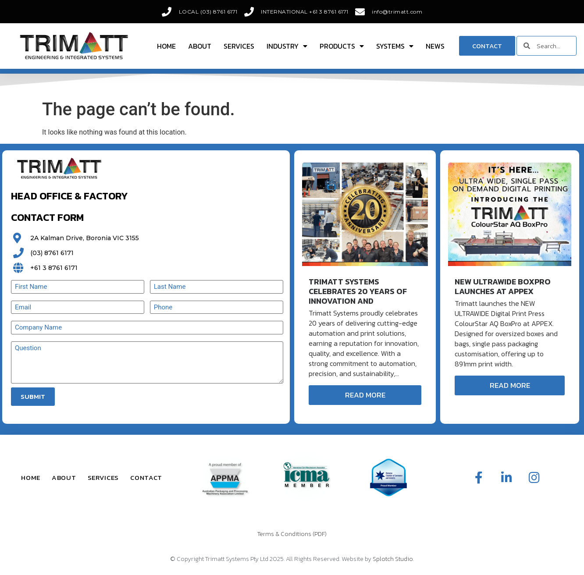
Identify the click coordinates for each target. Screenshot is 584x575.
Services (239, 46)
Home (166, 46)
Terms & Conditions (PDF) (292, 534)
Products (342, 46)
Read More (365, 395)
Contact (146, 477)
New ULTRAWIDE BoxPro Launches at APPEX (503, 286)
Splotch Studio (393, 559)
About (199, 46)
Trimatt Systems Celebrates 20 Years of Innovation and (358, 291)
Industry (287, 46)
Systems (394, 46)
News (435, 46)
